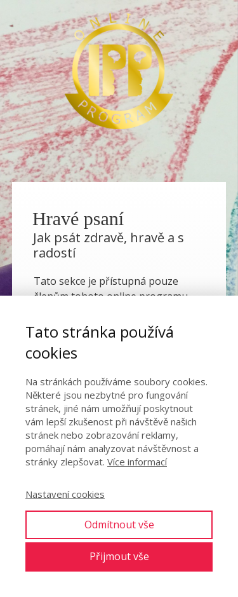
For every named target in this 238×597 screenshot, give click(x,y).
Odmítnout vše (119, 525)
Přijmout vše (119, 556)
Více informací (137, 461)
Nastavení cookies (65, 494)
